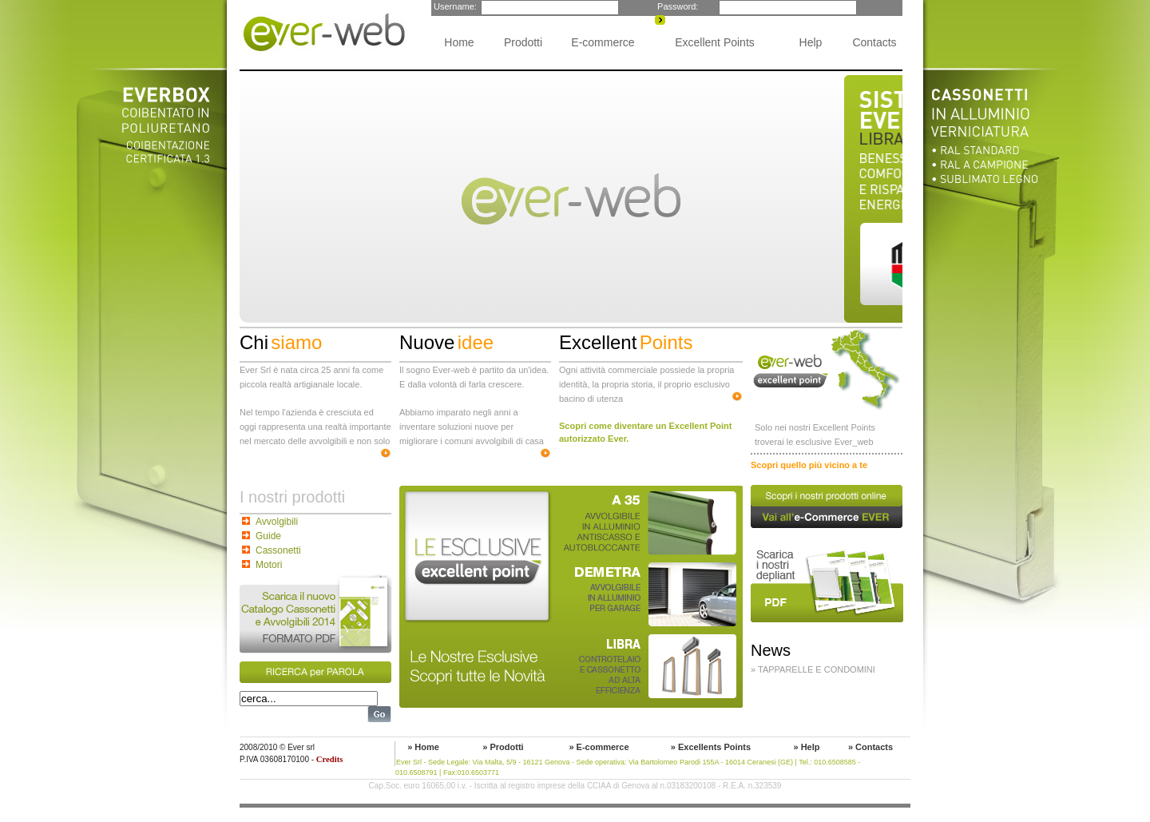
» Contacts (870, 747)
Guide (268, 536)
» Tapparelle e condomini (813, 669)
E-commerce (602, 42)
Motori (269, 564)
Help (811, 42)
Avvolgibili (277, 521)
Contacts (874, 42)
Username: (454, 6)
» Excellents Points (711, 747)
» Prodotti (502, 747)
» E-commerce (599, 747)
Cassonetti (278, 550)
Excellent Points (715, 42)
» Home (423, 747)
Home (459, 42)
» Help (806, 747)
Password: (676, 6)
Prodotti (523, 42)
